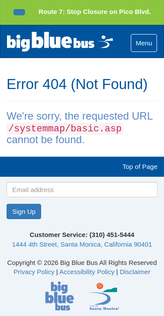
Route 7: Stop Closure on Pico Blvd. (94, 11)
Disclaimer (135, 271)
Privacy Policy (34, 271)
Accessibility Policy (87, 271)
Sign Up (23, 211)
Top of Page (139, 166)
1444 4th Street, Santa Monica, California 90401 (82, 244)
